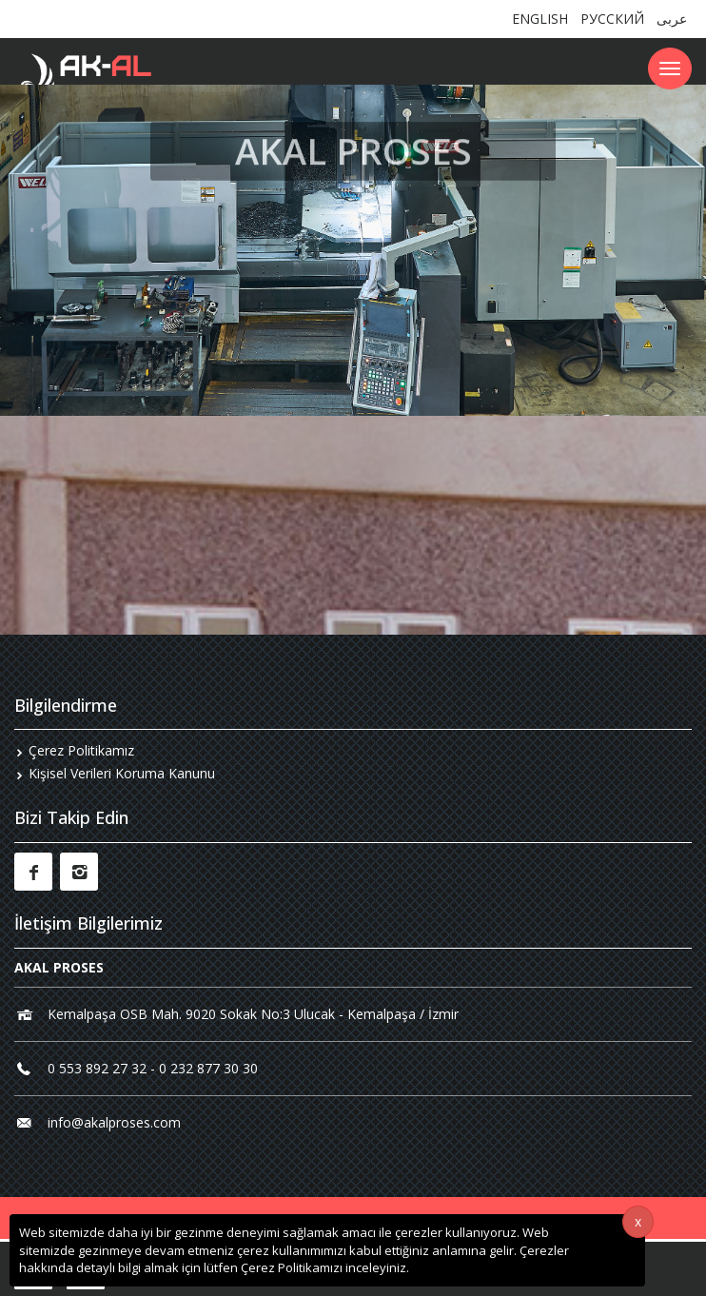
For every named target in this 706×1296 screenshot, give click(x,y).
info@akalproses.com (114, 1122)
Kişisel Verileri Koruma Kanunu (122, 773)
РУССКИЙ (612, 19)
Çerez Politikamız (81, 750)
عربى (672, 19)
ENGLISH (540, 19)
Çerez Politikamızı (292, 1267)
